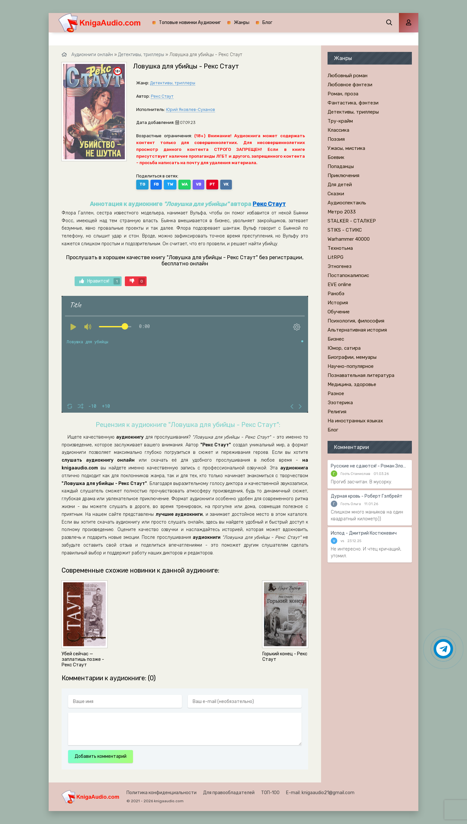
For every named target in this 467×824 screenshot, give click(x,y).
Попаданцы (341, 166)
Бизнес (336, 339)
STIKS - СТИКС (345, 230)
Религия (337, 412)
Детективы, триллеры (172, 82)
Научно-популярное (351, 366)
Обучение (339, 312)
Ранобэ (336, 294)
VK (226, 184)
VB (198, 184)
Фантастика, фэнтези (353, 103)
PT (212, 184)
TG (142, 184)
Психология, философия (356, 321)
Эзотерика (340, 403)
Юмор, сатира (344, 348)
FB (156, 184)
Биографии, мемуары (352, 357)
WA (184, 184)
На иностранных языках (355, 421)
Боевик (336, 157)
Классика (338, 130)
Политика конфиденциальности (161, 792)
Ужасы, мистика (346, 148)
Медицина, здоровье (352, 384)
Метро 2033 (342, 212)
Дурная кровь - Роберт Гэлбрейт (366, 496)
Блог (267, 22)
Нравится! (99, 281)
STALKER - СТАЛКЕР (352, 221)
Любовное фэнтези (350, 85)
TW (170, 184)
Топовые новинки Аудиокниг (190, 22)
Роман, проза (343, 94)
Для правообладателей (229, 792)
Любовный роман (347, 76)
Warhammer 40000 (349, 239)
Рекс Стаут (162, 96)
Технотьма (340, 248)
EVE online (339, 284)
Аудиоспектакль (347, 203)
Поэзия (336, 139)
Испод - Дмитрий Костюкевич (364, 533)
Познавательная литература (361, 375)
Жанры (241, 22)
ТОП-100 (270, 792)
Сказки (336, 194)
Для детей (340, 185)
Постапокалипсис (348, 275)
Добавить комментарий (100, 756)
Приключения (343, 175)
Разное (336, 393)
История (338, 303)
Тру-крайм (340, 121)
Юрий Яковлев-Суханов (190, 109)
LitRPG (335, 257)
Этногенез (340, 266)
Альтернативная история (357, 330)
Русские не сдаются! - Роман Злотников (370, 466)
